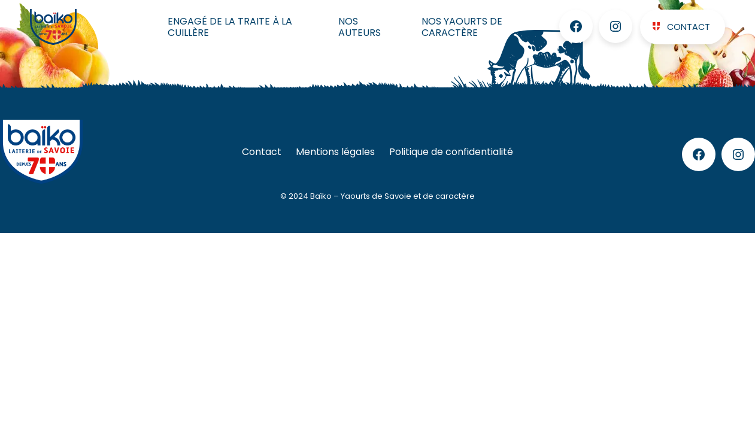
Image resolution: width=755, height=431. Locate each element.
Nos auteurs (359, 27)
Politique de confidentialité (451, 152)
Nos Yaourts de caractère (462, 27)
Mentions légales (335, 152)
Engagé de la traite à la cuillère (230, 27)
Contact (688, 27)
